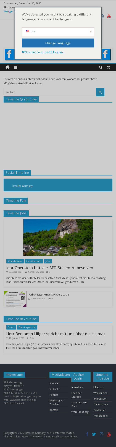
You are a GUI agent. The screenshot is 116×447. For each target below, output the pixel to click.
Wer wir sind (100, 393)
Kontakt (54, 410)
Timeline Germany (22, 185)
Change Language (58, 43)
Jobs (48, 261)
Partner (53, 394)
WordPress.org (79, 412)
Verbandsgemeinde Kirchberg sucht (48, 294)
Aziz (32, 338)
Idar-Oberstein (33, 261)
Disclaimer (99, 410)
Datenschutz (100, 404)
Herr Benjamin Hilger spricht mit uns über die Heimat (55, 333)
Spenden (54, 383)
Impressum (99, 398)
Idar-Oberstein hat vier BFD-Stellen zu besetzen (49, 267)
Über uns (98, 387)
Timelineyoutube (27, 327)
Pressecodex (100, 415)
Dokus (11, 327)
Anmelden (77, 387)
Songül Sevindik (36, 271)
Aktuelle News (15, 261)
